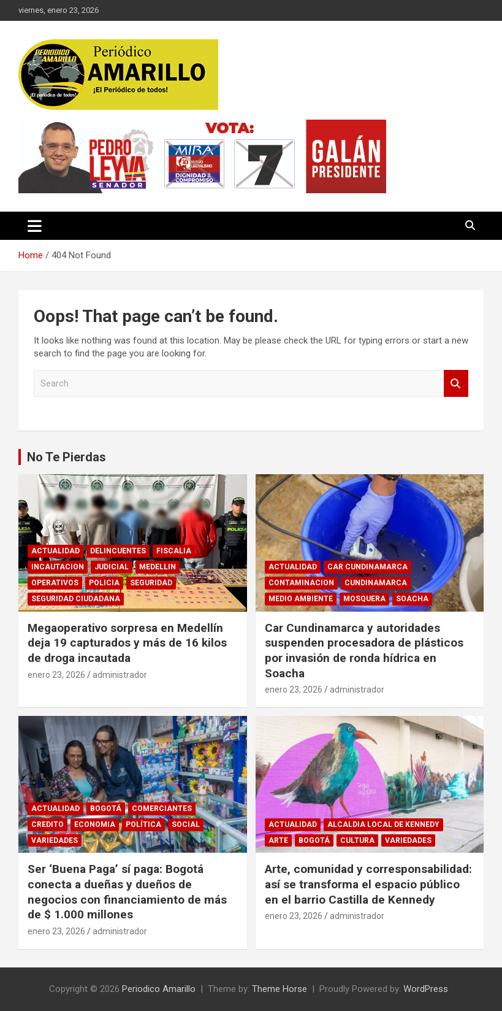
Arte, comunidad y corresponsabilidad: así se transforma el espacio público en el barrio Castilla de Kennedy (368, 884)
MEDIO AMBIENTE (300, 598)
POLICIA (104, 583)
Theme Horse (279, 988)
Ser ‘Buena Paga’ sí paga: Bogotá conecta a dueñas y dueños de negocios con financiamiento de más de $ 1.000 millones (127, 891)
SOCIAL (186, 824)
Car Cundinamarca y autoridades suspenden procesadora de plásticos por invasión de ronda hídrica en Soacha (364, 650)
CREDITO (47, 824)
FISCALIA (173, 551)
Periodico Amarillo (159, 988)
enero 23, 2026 (56, 675)
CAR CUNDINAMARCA (367, 567)
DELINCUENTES (118, 551)
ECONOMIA (94, 824)
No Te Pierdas (66, 457)
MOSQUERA (364, 598)
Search (456, 384)
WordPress (425, 988)
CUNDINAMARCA (375, 583)
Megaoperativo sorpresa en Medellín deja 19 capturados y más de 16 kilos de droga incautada (127, 643)
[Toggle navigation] (34, 226)
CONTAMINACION (301, 583)
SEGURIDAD (151, 583)
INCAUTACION (57, 567)
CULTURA (357, 840)
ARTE (278, 840)
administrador (120, 675)
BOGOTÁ (105, 808)
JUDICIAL (111, 567)
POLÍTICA (143, 824)
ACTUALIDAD (55, 551)
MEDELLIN (157, 567)
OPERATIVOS (54, 583)
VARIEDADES (54, 840)
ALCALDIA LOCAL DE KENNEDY (383, 824)
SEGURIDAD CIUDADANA (75, 598)
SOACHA (412, 598)
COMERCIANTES (162, 808)
